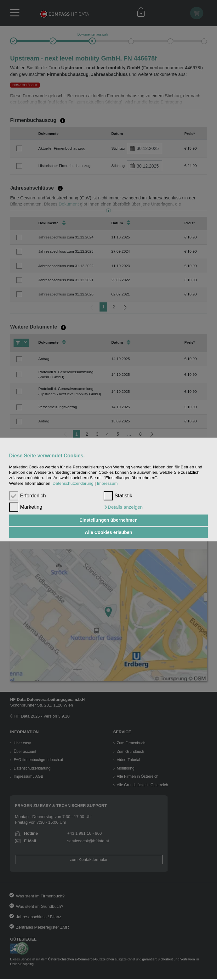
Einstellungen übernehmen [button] (108, 520)
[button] (123, 507)
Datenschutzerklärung (73, 483)
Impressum (107, 483)
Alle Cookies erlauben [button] (108, 532)
